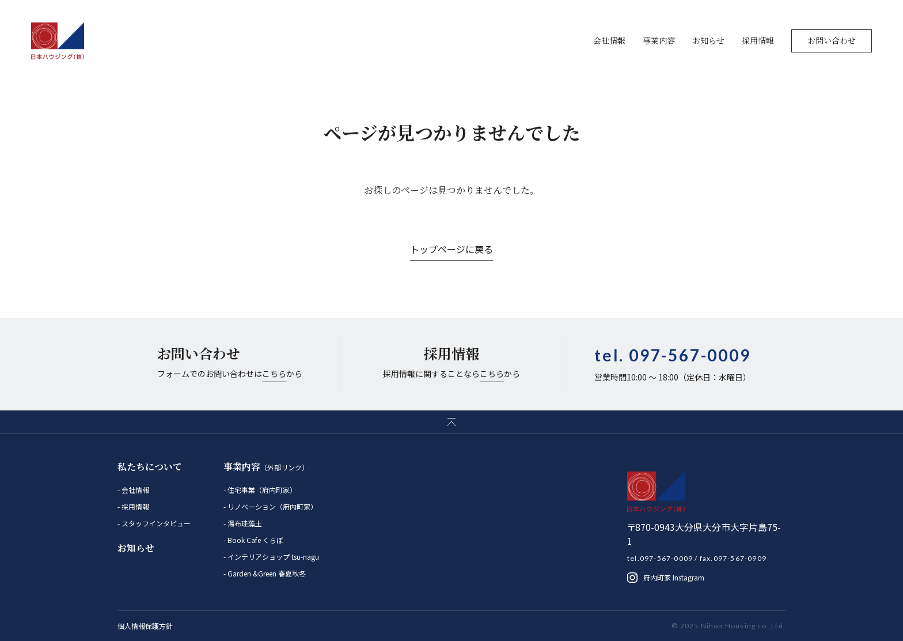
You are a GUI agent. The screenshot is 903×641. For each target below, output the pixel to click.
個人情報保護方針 (145, 626)
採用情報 (758, 40)
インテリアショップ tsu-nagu (272, 556)
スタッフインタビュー (155, 523)
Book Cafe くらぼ (254, 540)
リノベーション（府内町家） (271, 506)
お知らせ (708, 40)
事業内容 (659, 40)
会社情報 (609, 40)
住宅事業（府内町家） (261, 490)
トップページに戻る (451, 249)
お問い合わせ (831, 40)
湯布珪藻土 (244, 523)
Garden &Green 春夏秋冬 (266, 573)
